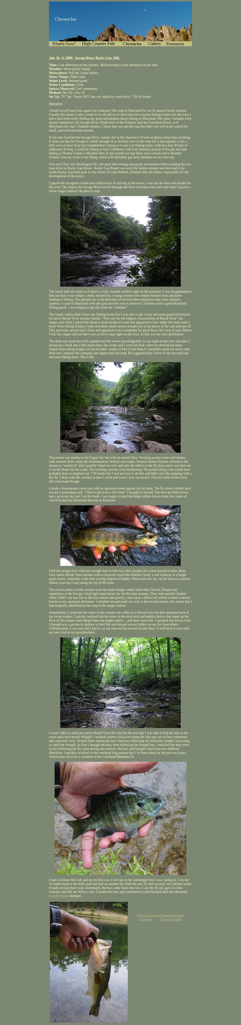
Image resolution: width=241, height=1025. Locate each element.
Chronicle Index (171, 919)
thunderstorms (58, 896)
